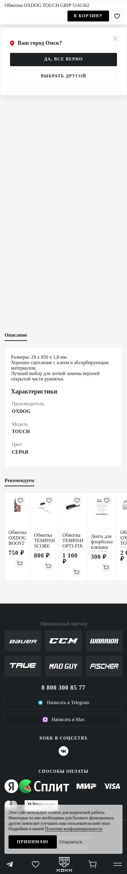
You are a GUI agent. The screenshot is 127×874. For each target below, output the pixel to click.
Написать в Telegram (63, 702)
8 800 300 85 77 (64, 687)
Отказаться (70, 841)
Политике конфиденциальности (73, 829)
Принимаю (32, 842)
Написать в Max (64, 719)
